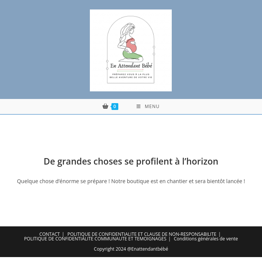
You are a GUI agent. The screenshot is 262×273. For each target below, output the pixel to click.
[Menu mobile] (148, 106)
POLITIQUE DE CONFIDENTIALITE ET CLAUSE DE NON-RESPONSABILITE (142, 234)
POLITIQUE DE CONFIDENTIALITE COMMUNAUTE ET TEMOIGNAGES (95, 238)
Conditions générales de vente (206, 238)
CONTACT (49, 234)
